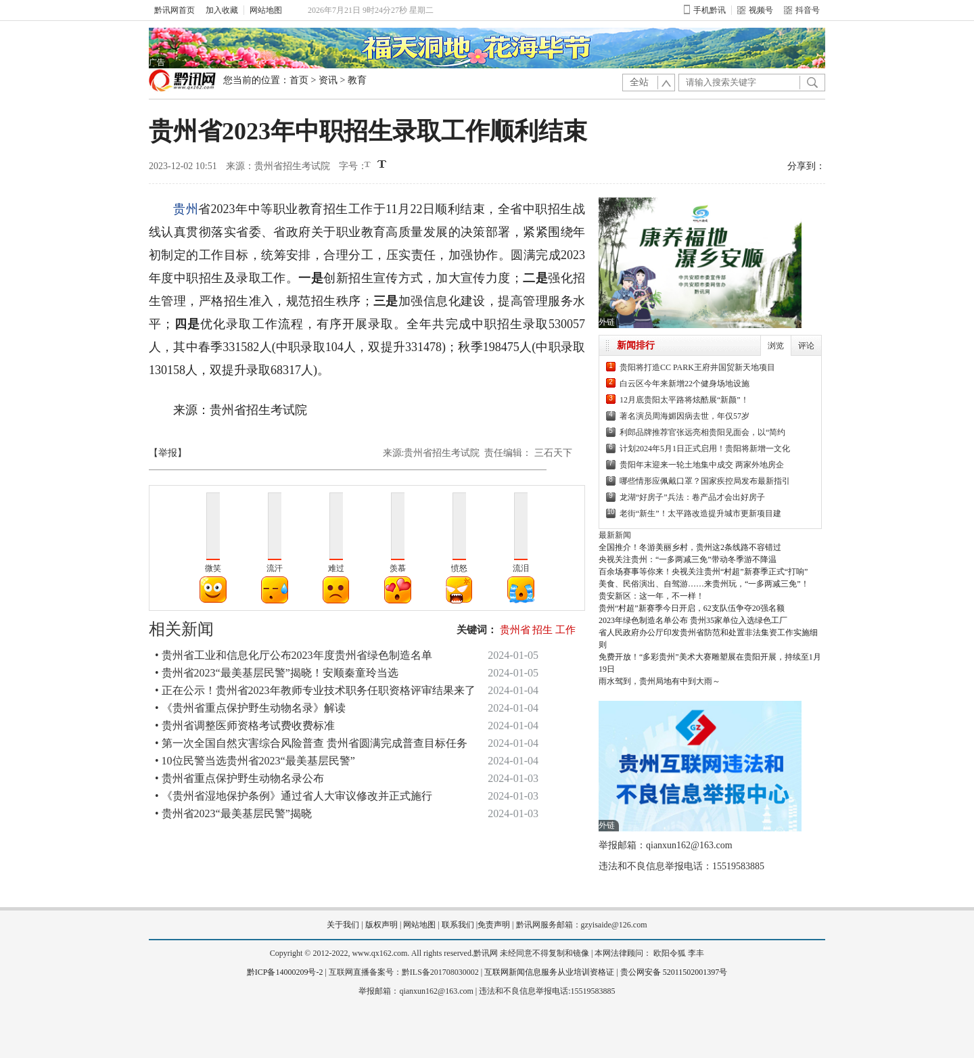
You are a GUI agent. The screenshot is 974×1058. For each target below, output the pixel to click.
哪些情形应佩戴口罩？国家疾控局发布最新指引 (705, 481)
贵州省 (515, 629)
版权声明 (381, 924)
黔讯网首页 (174, 10)
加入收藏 (222, 10)
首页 (298, 80)
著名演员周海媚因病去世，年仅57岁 (684, 416)
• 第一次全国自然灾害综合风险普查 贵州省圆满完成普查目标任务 (311, 743)
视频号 (755, 10)
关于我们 (343, 924)
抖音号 (802, 10)
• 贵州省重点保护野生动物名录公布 (239, 778)
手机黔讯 (705, 10)
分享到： (806, 166)
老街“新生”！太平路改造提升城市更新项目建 (700, 513)
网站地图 (266, 10)
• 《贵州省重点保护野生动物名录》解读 (250, 708)
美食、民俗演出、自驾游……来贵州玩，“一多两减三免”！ (704, 584)
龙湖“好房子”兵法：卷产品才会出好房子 (692, 497)
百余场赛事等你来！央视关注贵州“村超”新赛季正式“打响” (703, 571)
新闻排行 (636, 345)
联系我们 (458, 924)
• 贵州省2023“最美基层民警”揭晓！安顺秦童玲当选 (276, 672)
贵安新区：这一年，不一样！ (651, 596)
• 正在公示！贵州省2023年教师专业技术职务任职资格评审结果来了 (315, 690)
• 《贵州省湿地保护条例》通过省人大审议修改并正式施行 (293, 796)
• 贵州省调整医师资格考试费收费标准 (245, 725)
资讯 (328, 80)
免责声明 (494, 924)
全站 (639, 82)
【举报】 (168, 453)
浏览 (776, 345)
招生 (542, 629)
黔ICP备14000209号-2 (285, 972)
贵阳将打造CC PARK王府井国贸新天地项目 (697, 367)
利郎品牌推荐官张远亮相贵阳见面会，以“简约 (702, 432)
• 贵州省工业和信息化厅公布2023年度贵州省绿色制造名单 (293, 655)
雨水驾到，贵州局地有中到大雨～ (659, 681)
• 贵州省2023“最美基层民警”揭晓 (233, 813)
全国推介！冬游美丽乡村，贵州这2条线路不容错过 (690, 547)
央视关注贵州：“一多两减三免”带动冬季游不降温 (687, 559)
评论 (806, 345)
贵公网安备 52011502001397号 (674, 972)
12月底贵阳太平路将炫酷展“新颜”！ (684, 400)
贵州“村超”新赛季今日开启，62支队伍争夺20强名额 (692, 608)
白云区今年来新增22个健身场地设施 (684, 383)
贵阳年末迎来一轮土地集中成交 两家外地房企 (702, 464)
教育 (357, 80)
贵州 (185, 209)
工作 (565, 629)
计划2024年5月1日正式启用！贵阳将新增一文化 (705, 448)
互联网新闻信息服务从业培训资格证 (549, 972)
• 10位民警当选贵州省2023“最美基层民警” (255, 760)
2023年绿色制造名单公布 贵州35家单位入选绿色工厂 (693, 620)
